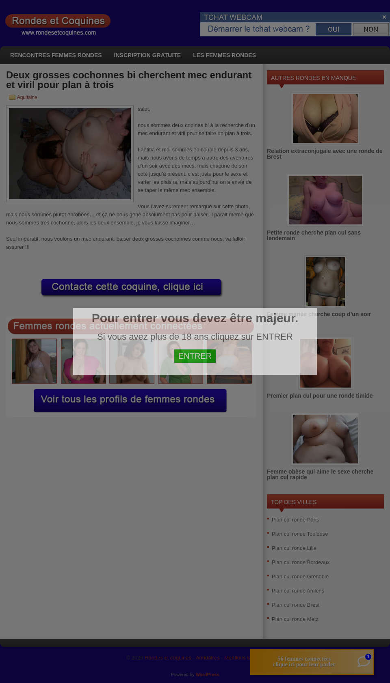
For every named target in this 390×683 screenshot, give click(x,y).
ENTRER (195, 355)
